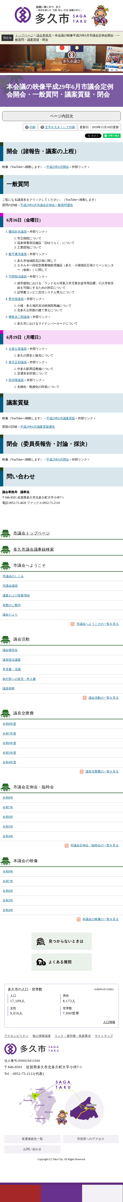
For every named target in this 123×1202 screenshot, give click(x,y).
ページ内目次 (61, 116)
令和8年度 (9, 724)
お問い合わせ (32, 1149)
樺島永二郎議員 (19, 317)
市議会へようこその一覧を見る (97, 624)
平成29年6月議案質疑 (60, 418)
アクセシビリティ (16, 1036)
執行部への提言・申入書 (19, 679)
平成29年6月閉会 (57, 459)
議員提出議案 (12, 659)
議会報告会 (10, 650)
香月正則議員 (18, 362)
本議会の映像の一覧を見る (101, 919)
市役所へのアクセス (90, 1138)
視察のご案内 (12, 605)
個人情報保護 (42, 1036)
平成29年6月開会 (57, 167)
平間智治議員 (18, 276)
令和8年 (8, 797)
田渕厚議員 (16, 380)
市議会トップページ (31, 533)
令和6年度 (9, 743)
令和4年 (8, 836)
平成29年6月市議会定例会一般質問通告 (46, 205)
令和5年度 (9, 752)
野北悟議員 (16, 299)
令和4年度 (9, 762)
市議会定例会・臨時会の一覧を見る (94, 845)
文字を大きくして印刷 (60, 127)
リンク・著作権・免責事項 (72, 1036)
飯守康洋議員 (18, 254)
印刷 (33, 127)
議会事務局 (43, 35)
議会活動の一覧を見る (104, 697)
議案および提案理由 (16, 595)
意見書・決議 (12, 669)
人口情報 (109, 1022)
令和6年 (8, 817)
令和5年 (8, 826)
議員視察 (9, 688)
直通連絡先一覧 (32, 1138)
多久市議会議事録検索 (33, 549)
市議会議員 (10, 585)
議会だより (10, 614)
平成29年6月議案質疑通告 (37, 426)
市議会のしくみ (13, 576)
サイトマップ (104, 1036)
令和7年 (8, 807)
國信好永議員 (18, 231)
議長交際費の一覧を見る (102, 771)
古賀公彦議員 (18, 348)
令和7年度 (9, 733)
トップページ (24, 35)
